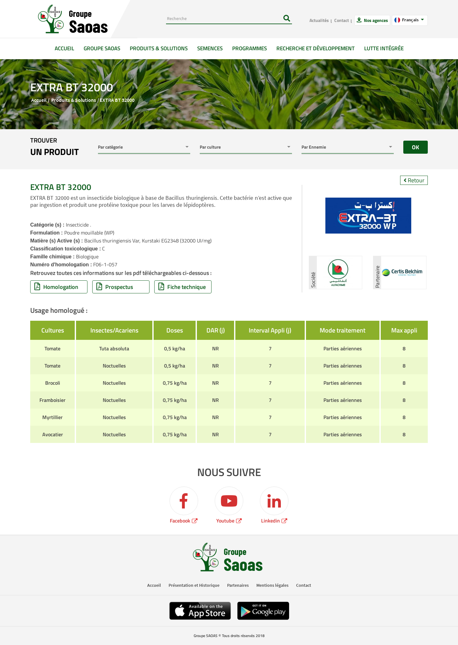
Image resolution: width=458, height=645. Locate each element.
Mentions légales (272, 585)
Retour (414, 180)
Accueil (67, 48)
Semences (210, 48)
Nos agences (375, 20)
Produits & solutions (159, 48)
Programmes (249, 48)
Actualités (319, 20)
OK (415, 147)
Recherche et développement (315, 48)
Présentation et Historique (194, 585)
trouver (54, 147)
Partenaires (238, 585)
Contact (341, 20)
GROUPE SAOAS (102, 48)
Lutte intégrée (384, 48)
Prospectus (114, 287)
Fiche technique (182, 287)
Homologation (56, 287)
